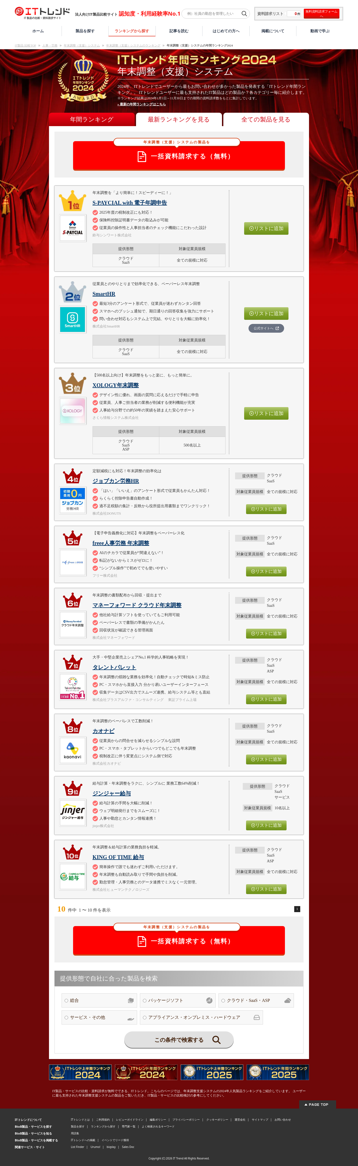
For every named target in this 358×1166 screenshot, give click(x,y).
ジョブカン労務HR (116, 481)
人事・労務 (49, 45)
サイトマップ (260, 1119)
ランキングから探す (132, 30)
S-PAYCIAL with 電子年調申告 (130, 203)
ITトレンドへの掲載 (83, 1140)
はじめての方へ (226, 30)
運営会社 (240, 1119)
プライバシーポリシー (186, 1119)
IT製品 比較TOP (25, 45)
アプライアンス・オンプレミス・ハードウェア (204, 1017)
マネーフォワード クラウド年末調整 (137, 605)
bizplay (111, 1147)
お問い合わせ (283, 1119)
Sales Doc (128, 1147)
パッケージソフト (180, 1000)
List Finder (77, 1147)
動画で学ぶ (320, 30)
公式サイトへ (266, 328)
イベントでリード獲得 (115, 1140)
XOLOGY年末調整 (116, 385)
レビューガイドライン (129, 1119)
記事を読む (179, 30)
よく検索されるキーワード (158, 1126)
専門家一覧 (128, 1126)
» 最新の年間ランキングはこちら (141, 104)
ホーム (38, 30)
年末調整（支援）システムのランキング (133, 45)
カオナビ (103, 731)
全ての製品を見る (266, 119)
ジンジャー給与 (112, 793)
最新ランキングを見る (179, 119)
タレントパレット (114, 667)
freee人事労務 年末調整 (121, 543)
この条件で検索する (187, 1040)
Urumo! (95, 1147)
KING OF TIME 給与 (118, 857)
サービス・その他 (102, 1017)
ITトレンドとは (80, 1119)
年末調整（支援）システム (82, 45)
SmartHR (104, 294)
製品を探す (85, 30)
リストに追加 (266, 228)
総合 (102, 1000)
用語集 (75, 1133)
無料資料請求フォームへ (321, 13)
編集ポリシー (158, 1119)
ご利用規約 (103, 1119)
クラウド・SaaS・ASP (259, 1000)
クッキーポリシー (217, 1119)
